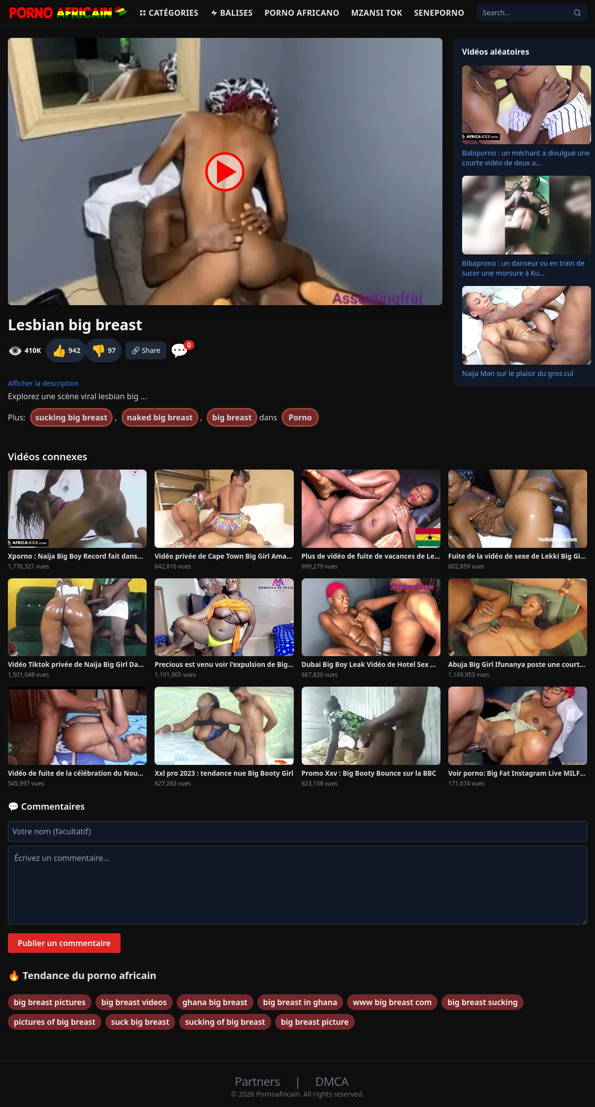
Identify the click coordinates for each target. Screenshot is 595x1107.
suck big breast (140, 1021)
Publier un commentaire (64, 943)
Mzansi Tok (377, 12)
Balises (231, 12)
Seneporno (439, 12)
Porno (300, 417)
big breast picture (315, 1021)
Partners (258, 1081)
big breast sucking (482, 1002)
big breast (231, 417)
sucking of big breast (225, 1021)
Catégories (168, 12)
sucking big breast (71, 417)
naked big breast (160, 417)
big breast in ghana (300, 1002)
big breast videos (134, 1002)
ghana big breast (215, 1002)
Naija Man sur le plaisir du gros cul (517, 373)
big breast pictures (50, 1002)
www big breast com (392, 1002)
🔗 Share (145, 350)
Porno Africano (301, 12)
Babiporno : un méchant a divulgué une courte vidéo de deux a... (526, 157)
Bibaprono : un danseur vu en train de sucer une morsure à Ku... (523, 268)
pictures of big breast (54, 1021)
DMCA (331, 1081)
